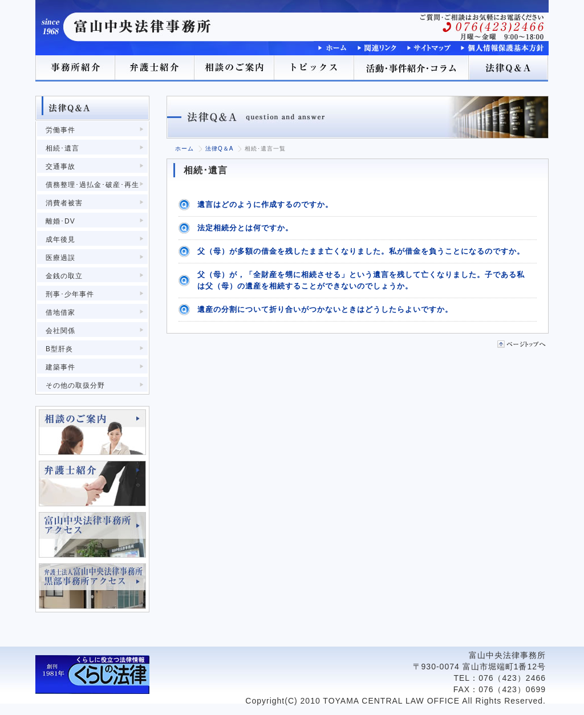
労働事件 (60, 130)
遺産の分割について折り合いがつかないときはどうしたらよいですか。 (325, 309)
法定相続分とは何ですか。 (245, 228)
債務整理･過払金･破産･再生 (92, 185)
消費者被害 (64, 203)
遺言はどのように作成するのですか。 (265, 204)
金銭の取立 (64, 276)
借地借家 (60, 312)
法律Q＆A (509, 68)
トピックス (315, 68)
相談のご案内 (235, 68)
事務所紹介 (75, 68)
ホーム (184, 148)
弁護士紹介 (155, 68)
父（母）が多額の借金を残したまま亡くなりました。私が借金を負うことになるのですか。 (361, 251)
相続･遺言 (62, 148)
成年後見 (60, 239)
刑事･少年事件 (70, 294)
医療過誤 (60, 258)
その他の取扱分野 (75, 385)
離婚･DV (60, 221)
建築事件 (60, 367)
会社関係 (60, 331)
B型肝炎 (59, 349)
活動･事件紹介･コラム (412, 68)
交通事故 (60, 166)
